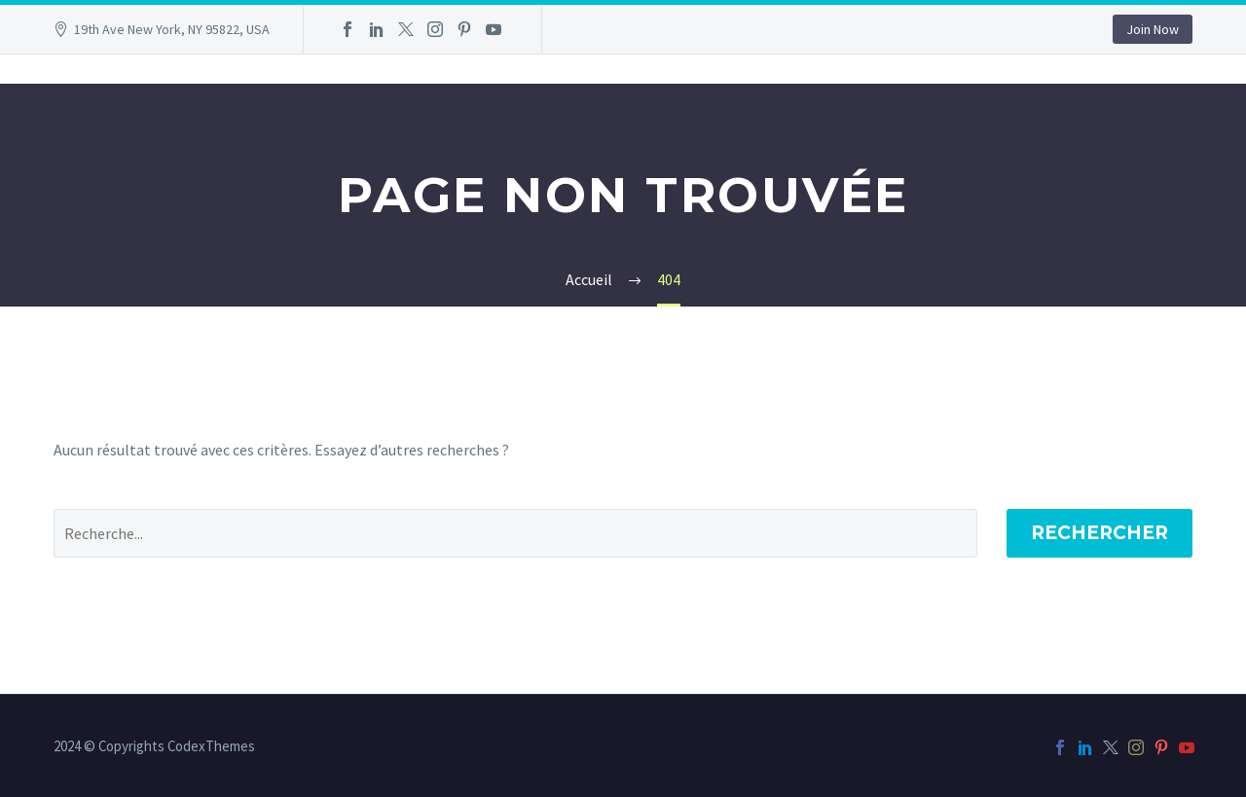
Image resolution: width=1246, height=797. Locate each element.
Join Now (1152, 29)
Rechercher (1099, 533)
